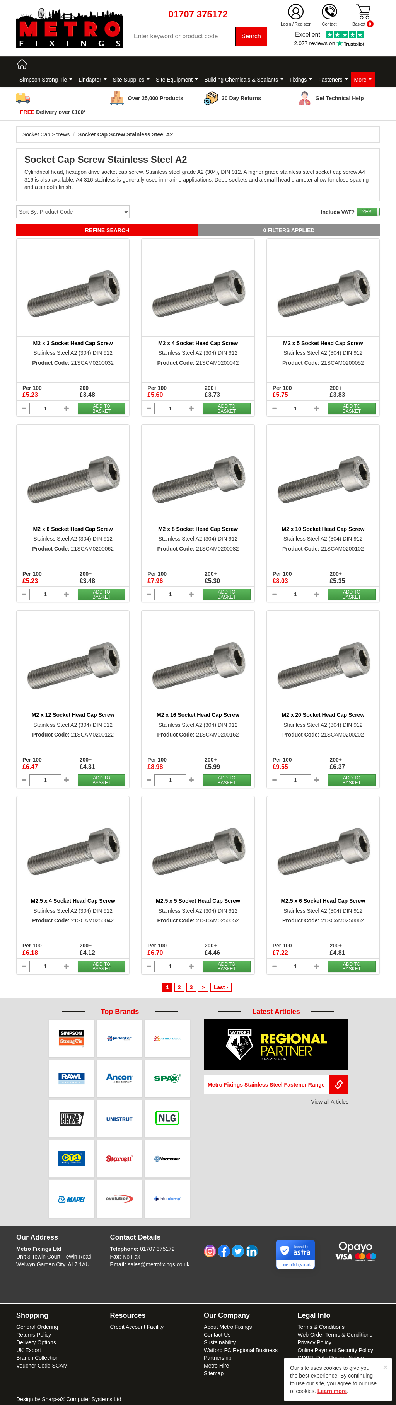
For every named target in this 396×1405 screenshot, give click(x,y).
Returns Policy (33, 1335)
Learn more (332, 1391)
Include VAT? (338, 212)
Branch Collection (37, 1358)
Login (286, 24)
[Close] (385, 1367)
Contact (329, 24)
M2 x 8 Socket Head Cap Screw (198, 529)
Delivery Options (36, 1342)
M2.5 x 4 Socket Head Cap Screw (73, 901)
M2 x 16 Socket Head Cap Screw (198, 715)
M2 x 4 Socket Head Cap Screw (198, 343)
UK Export (28, 1350)
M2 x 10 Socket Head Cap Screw (323, 529)
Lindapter (92, 80)
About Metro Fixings (228, 1327)
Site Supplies (131, 80)
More (363, 80)
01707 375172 (157, 1249)
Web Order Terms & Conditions (335, 1335)
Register (303, 24)
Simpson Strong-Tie (45, 80)
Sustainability (220, 1342)
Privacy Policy (314, 1342)
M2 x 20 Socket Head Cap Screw (323, 715)
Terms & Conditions (321, 1327)
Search (251, 36)
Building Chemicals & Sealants (243, 80)
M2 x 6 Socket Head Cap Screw (73, 529)
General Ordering (37, 1327)
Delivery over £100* (53, 112)
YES (366, 211)
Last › (221, 987)
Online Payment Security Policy (335, 1350)
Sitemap (214, 1373)
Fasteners (333, 80)
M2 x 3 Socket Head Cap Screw (73, 343)
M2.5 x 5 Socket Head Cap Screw (198, 901)
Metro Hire (216, 1365)
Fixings (301, 80)
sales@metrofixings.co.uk (158, 1264)
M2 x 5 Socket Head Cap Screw (323, 343)
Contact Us (217, 1335)
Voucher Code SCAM (42, 1365)
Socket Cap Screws (46, 134)
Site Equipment (177, 80)
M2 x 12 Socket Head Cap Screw (73, 715)
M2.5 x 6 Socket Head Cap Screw (323, 901)
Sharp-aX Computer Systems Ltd (81, 1399)
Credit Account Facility (137, 1327)
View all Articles (329, 1102)
